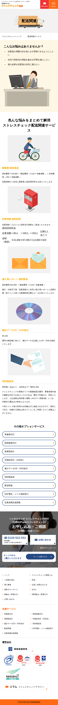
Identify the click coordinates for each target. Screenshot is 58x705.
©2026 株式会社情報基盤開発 (29, 702)
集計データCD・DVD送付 (16, 468)
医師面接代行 (11, 443)
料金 (33, 580)
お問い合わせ (9, 599)
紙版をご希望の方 (11, 594)
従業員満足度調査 (13, 502)
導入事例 (7, 585)
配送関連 (9, 485)
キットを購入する (40, 557)
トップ (11, 36)
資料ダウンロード (11, 590)
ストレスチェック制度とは (42, 575)
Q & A (34, 590)
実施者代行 (10, 434)
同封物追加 (10, 477)
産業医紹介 (10, 451)
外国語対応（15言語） (15, 460)
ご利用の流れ (9, 580)
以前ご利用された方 (39, 585)
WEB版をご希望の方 (40, 594)
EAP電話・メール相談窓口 (17, 494)
